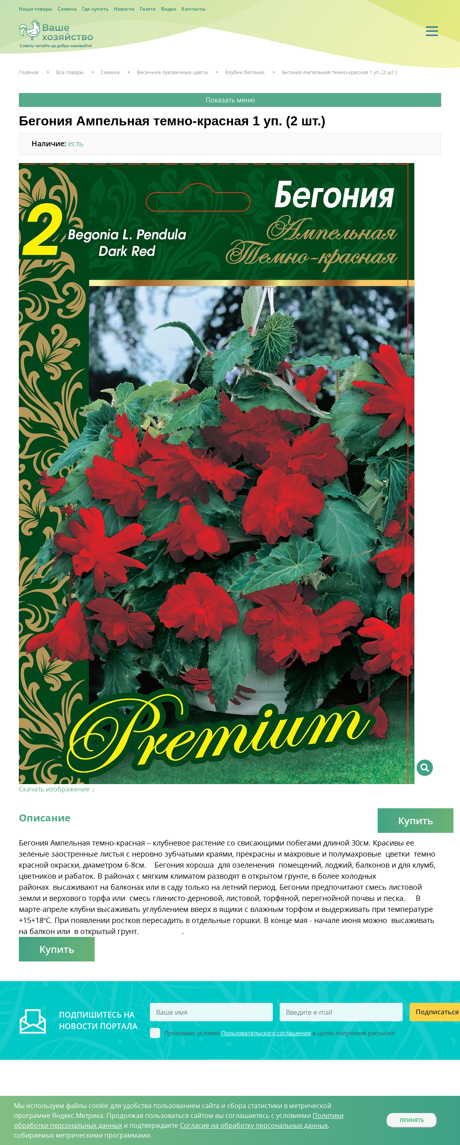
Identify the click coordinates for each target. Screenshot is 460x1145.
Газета (148, 8)
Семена (67, 8)
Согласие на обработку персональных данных (254, 1125)
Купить (415, 820)
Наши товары (35, 8)
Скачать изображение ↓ (57, 789)
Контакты (193, 8)
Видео (168, 8)
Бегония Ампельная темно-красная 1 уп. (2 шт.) (339, 72)
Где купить (95, 8)
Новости (124, 8)
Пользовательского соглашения (266, 1033)
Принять (412, 1120)
